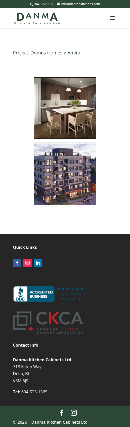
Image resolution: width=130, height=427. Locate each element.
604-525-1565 (34, 392)
